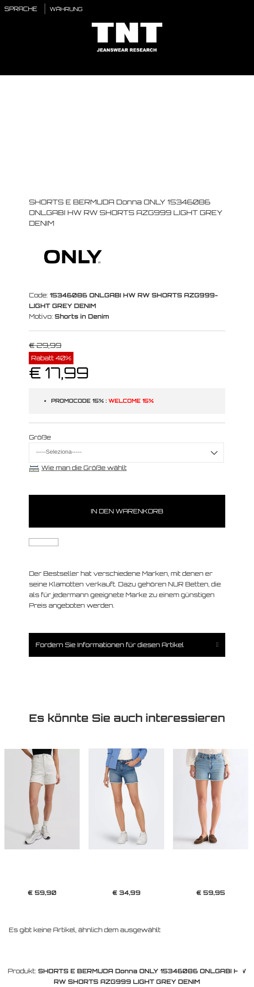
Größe (40, 437)
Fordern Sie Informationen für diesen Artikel (109, 644)
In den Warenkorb (127, 511)
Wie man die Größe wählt (84, 467)
